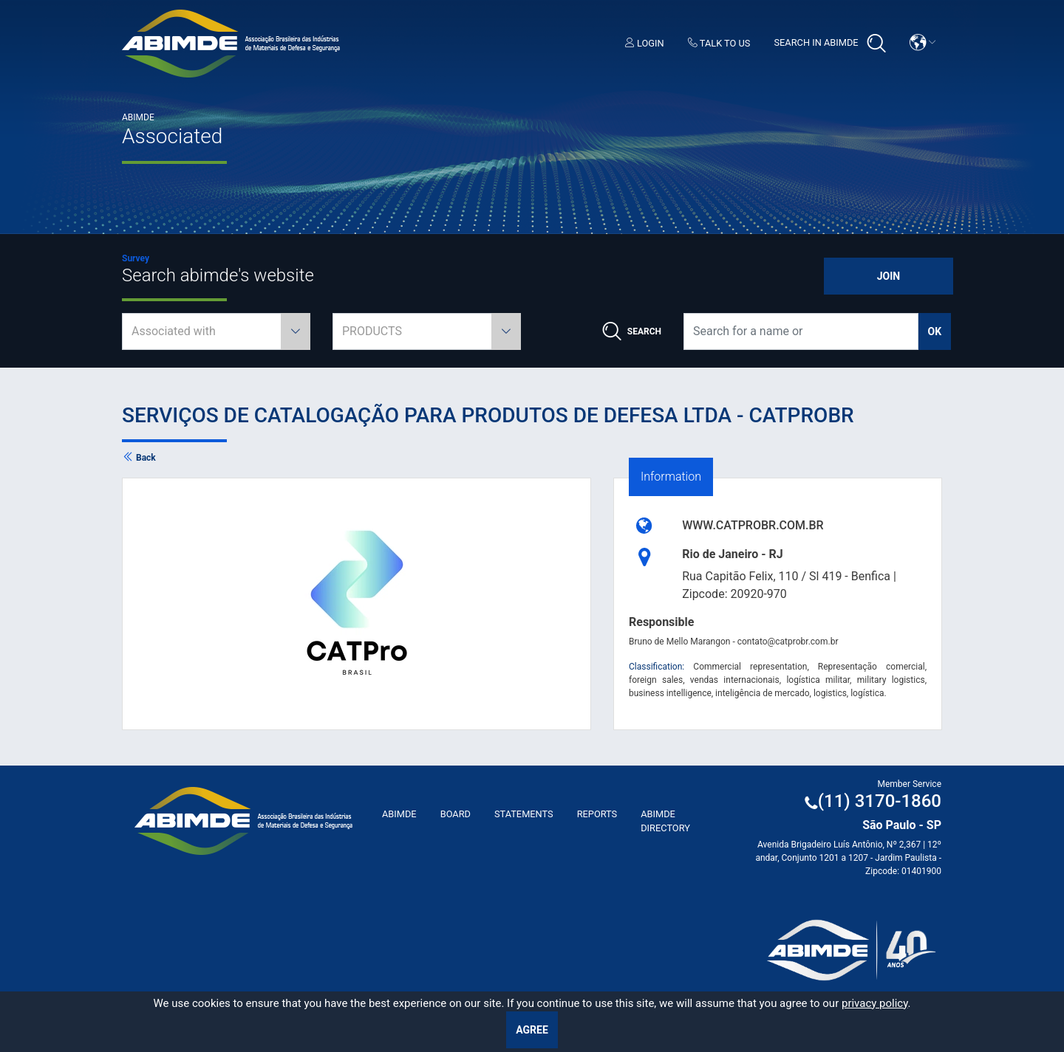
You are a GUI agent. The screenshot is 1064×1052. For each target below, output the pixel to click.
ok (935, 331)
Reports (597, 813)
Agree (532, 1030)
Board (455, 813)
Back (139, 458)
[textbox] (216, 331)
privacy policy (875, 1003)
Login (644, 43)
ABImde (399, 813)
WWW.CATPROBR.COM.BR (753, 525)
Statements (523, 813)
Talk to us (719, 43)
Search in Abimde (829, 43)
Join (888, 276)
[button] (923, 42)
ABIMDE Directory (665, 820)
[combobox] (216, 331)
